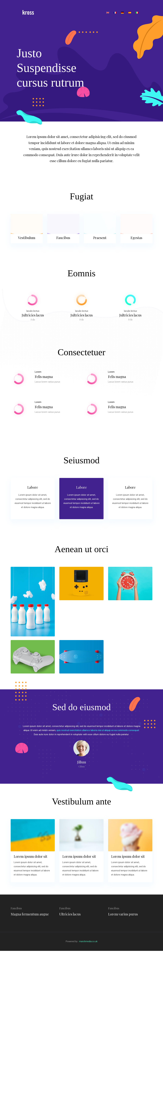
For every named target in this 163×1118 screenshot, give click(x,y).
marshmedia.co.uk (88, 941)
